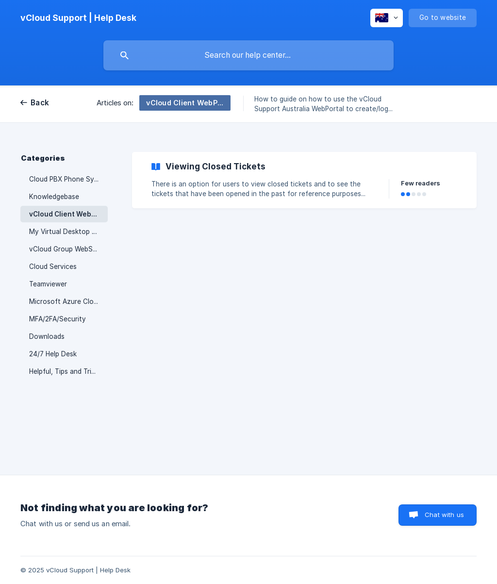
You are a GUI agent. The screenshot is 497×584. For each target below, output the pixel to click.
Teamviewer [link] (48, 284)
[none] (78, 18)
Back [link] (40, 102)
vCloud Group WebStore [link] (67, 249)
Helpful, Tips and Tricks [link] (65, 371)
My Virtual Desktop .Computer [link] (68, 231)
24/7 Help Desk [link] (53, 354)
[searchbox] (248, 55)
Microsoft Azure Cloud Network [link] (68, 301)
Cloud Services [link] (53, 266)
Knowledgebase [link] (54, 196)
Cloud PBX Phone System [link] (68, 179)
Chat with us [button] (444, 514)
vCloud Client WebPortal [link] (68, 214)
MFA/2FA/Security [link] (57, 319)
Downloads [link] (47, 336)
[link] (304, 180)
